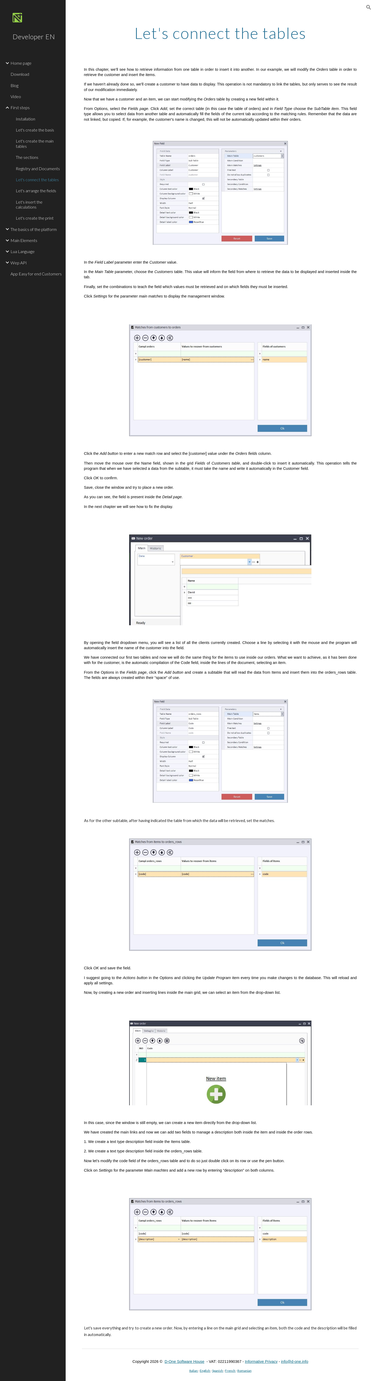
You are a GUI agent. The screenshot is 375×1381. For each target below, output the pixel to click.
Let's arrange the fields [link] (36, 190)
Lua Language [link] (23, 251)
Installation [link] (25, 118)
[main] (220, 33)
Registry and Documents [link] (38, 168)
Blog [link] (14, 85)
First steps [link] (20, 107)
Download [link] (20, 74)
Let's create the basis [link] (35, 129)
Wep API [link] (19, 262)
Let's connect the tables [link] (37, 179)
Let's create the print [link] (35, 217)
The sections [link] (27, 157)
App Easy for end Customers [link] (36, 273)
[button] (368, 7)
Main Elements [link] (24, 240)
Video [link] (16, 96)
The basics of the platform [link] (34, 229)
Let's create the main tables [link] (35, 143)
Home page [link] (21, 63)
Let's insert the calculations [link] (29, 204)
